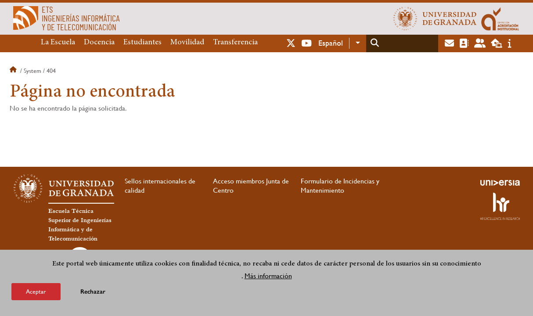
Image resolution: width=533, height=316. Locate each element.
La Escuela (58, 43)
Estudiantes (142, 43)
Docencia (99, 43)
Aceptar (36, 291)
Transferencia (235, 43)
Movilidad (187, 43)
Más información (268, 276)
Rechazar (92, 291)
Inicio (14, 70)
